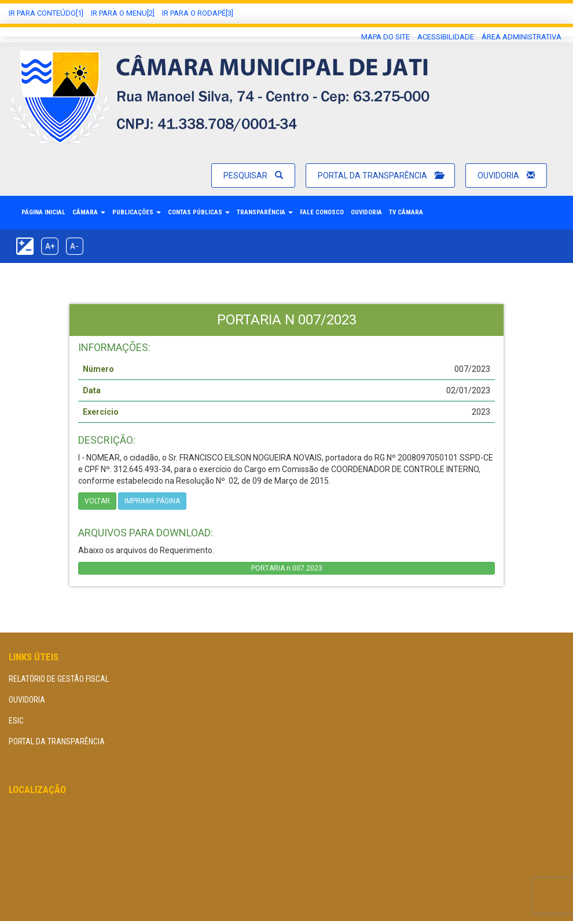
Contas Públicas (199, 212)
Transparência (265, 212)
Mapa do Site (385, 36)
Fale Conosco (322, 212)
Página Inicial (43, 212)
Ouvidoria (506, 175)
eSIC (16, 720)
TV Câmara (406, 212)
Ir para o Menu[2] (123, 13)
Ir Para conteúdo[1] (46, 13)
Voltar (97, 501)
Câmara (88, 212)
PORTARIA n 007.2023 (286, 568)
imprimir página (152, 501)
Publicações (136, 212)
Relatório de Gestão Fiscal (59, 679)
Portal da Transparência (380, 175)
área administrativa (521, 36)
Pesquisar (253, 175)
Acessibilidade (445, 36)
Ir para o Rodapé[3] (197, 13)
